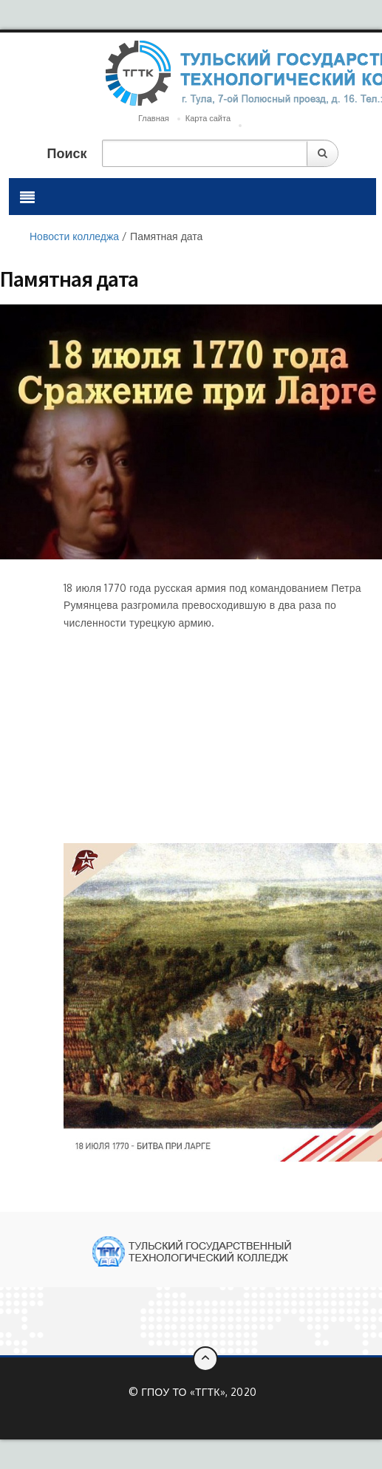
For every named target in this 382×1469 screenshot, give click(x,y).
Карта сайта (208, 118)
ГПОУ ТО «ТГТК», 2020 (198, 1392)
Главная (153, 118)
